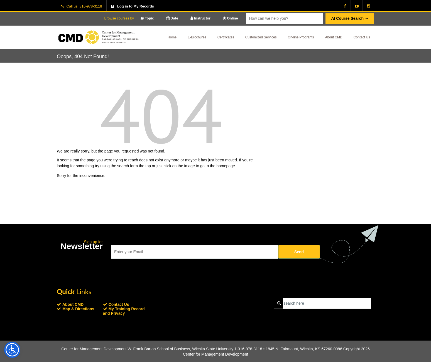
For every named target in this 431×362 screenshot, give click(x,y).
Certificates (225, 37)
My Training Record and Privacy (124, 311)
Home (172, 37)
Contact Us (362, 37)
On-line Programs (301, 37)
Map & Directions (78, 309)
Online (230, 18)
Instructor (200, 18)
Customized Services (261, 37)
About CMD (333, 37)
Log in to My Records (135, 6)
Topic (147, 18)
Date (172, 18)
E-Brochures (197, 37)
